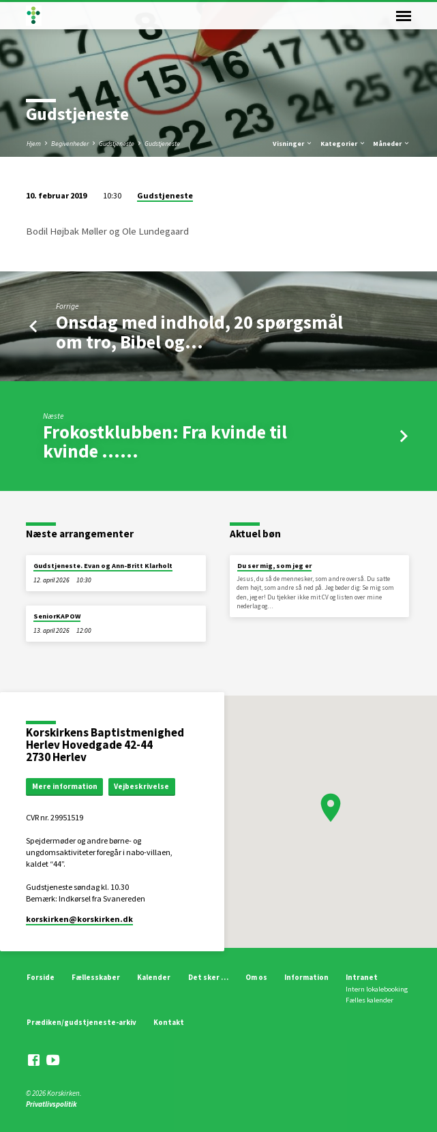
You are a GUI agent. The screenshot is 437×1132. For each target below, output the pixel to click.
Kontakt (168, 1022)
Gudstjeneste (116, 143)
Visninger (293, 143)
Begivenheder (70, 143)
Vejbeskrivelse (141, 786)
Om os (256, 977)
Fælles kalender (369, 1000)
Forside (41, 977)
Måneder (391, 143)
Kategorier (343, 143)
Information (306, 977)
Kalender (153, 977)
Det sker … (208, 977)
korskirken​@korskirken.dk (79, 919)
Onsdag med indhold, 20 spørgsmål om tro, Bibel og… (199, 332)
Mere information (64, 786)
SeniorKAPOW (56, 616)
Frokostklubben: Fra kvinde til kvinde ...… (165, 441)
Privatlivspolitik (51, 1104)
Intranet (362, 977)
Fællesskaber (96, 977)
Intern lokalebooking (377, 989)
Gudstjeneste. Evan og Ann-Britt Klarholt (102, 565)
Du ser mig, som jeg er (274, 565)
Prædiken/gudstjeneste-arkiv (81, 1022)
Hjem (34, 143)
